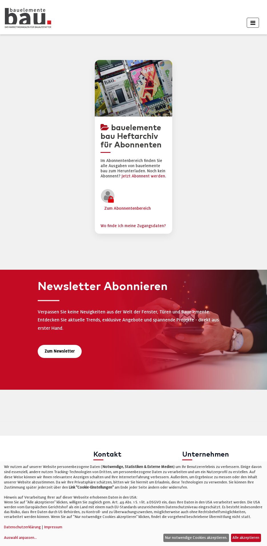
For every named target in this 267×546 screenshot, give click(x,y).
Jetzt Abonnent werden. (144, 176)
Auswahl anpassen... (20, 538)
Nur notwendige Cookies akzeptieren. (196, 538)
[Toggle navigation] (253, 23)
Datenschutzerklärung (22, 527)
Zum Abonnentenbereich (127, 208)
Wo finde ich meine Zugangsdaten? (133, 226)
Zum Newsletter (60, 351)
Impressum (53, 527)
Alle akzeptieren (245, 538)
